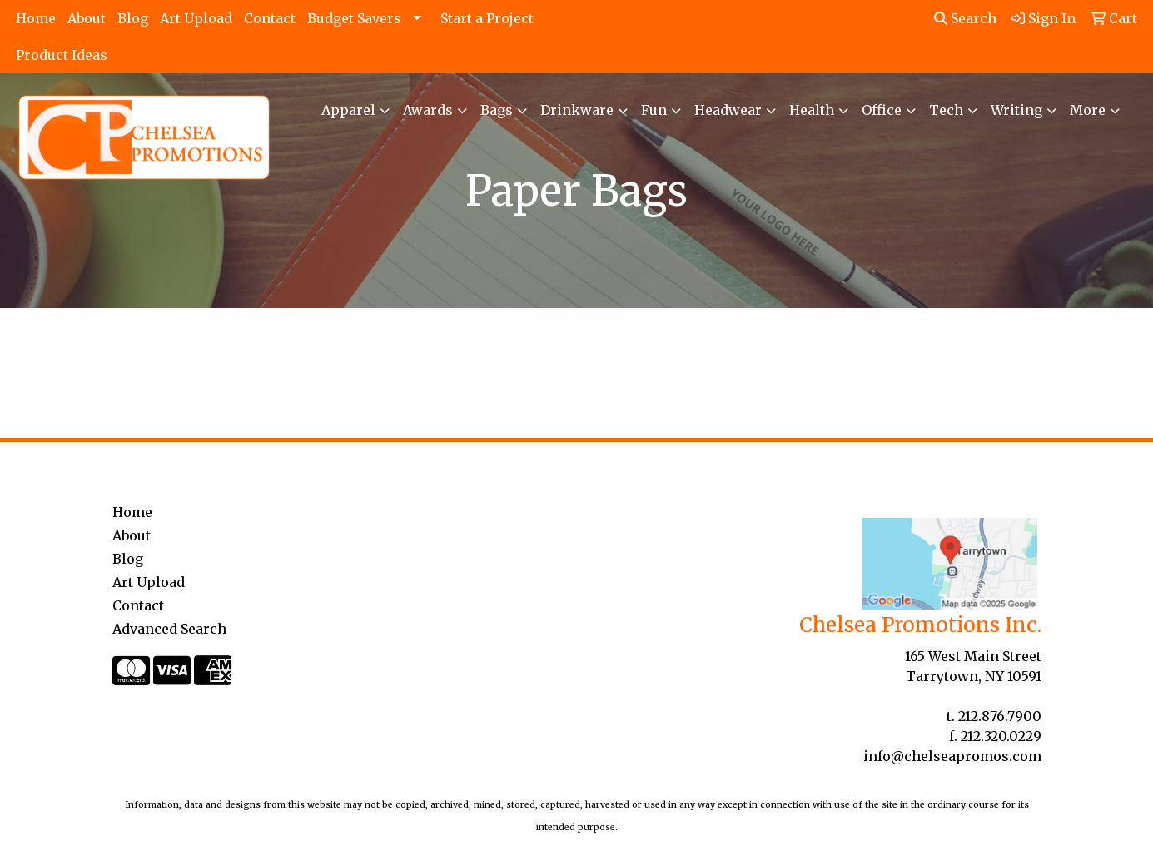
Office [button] (882, 110)
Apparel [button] (348, 110)
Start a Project (487, 18)
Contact (270, 18)
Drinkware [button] (577, 110)
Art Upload (196, 18)
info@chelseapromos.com (952, 756)
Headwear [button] (728, 110)
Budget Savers (354, 18)
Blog (132, 18)
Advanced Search (169, 628)
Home (36, 18)
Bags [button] (496, 110)
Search (965, 18)
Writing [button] (1016, 110)
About (86, 18)
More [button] (1088, 110)
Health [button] (811, 110)
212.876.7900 (999, 716)
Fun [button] (654, 110)
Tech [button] (946, 110)
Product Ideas (61, 55)
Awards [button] (428, 110)
